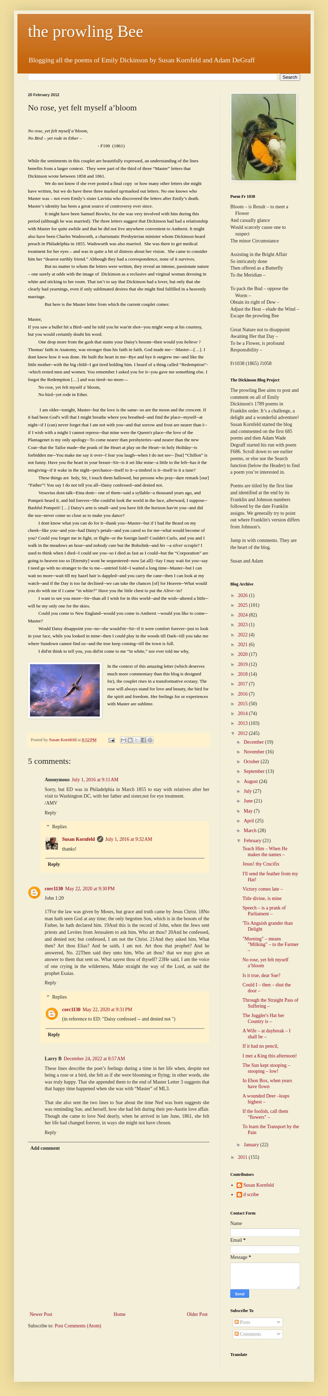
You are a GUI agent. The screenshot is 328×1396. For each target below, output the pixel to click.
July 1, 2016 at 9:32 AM (128, 839)
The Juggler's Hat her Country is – (263, 1018)
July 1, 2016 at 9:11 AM (95, 779)
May (249, 811)
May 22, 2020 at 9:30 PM (90, 888)
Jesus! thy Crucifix (261, 864)
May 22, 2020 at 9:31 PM (107, 1009)
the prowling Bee (85, 31)
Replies (59, 827)
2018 (243, 674)
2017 (243, 684)
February (253, 840)
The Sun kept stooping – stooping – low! (266, 1068)
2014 (243, 713)
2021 (243, 644)
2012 (243, 733)
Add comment (45, 1148)
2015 (243, 703)
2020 (243, 654)
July (248, 791)
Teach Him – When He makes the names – (265, 851)
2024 (243, 615)
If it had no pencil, (260, 1046)
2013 (243, 723)
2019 (243, 664)
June (249, 801)
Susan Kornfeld (78, 839)
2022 (243, 634)
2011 (243, 1157)
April (249, 820)
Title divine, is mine (262, 898)
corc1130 (54, 888)
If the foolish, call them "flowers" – (265, 1114)
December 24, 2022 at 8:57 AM (94, 1058)
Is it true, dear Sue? (261, 975)
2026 (243, 595)
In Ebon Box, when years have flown (267, 1083)
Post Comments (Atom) (78, 1325)
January (252, 1144)
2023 (243, 624)
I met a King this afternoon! (270, 1055)
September (255, 771)
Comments (247, 1334)
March (251, 830)
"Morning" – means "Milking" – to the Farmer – (271, 944)
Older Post (197, 1314)
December (254, 742)
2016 (243, 694)
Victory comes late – (263, 889)
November (255, 751)
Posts (242, 1322)
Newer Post (41, 1314)
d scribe (251, 1194)
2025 (243, 605)
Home (120, 1314)
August (251, 781)
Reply (50, 812)
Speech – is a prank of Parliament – (264, 910)
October (252, 761)
